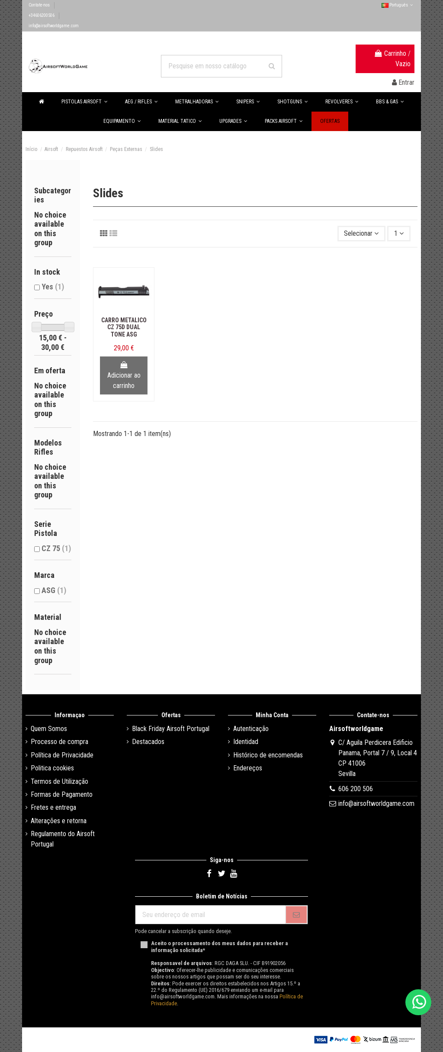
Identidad (245, 742)
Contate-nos (40, 5)
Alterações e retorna (59, 821)
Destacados (148, 742)
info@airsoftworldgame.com (54, 25)
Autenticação (251, 729)
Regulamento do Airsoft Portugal (63, 839)
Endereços (247, 768)
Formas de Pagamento (62, 794)
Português (398, 5)
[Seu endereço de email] (210, 914)
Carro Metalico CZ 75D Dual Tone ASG (124, 327)
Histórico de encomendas (268, 755)
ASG (54, 590)
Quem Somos (49, 729)
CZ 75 (56, 548)
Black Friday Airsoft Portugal (170, 729)
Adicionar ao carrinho (124, 375)
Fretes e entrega (53, 807)
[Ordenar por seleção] (361, 233)
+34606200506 (42, 15)
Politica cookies (52, 768)
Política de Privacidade (62, 755)
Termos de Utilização (59, 781)
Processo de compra (59, 742)
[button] (390, 102)
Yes (53, 286)
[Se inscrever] (296, 914)
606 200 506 (355, 789)
